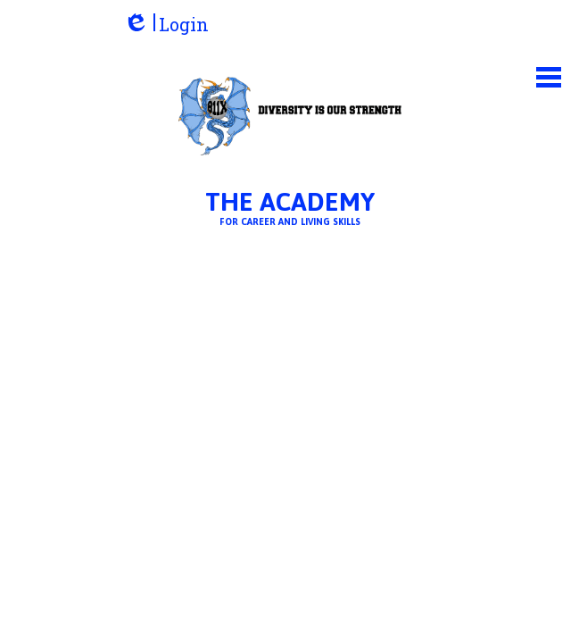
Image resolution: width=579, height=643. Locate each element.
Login (166, 24)
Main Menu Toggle (548, 77)
